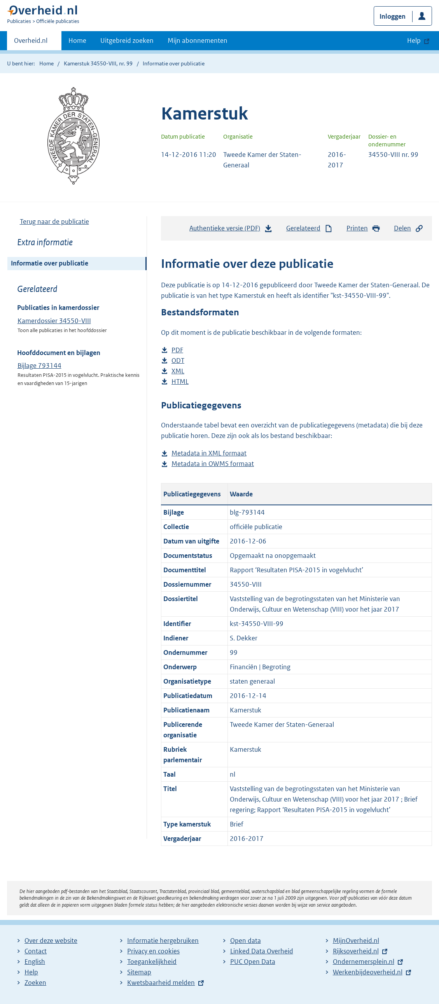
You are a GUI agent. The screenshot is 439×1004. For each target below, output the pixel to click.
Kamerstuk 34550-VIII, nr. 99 (98, 63)
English (34, 961)
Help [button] (414, 40)
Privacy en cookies (153, 951)
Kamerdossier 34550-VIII (54, 320)
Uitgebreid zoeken (127, 40)
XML (177, 371)
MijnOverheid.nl (356, 940)
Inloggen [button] (393, 16)
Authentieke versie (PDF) (231, 230)
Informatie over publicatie (49, 263)
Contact (35, 951)
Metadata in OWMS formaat (212, 464)
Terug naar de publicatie (54, 221)
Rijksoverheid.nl (356, 951)
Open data (245, 940)
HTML (180, 381)
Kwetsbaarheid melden (161, 982)
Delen (408, 228)
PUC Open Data (252, 961)
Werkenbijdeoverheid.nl (367, 972)
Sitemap (139, 972)
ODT (177, 360)
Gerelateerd (309, 228)
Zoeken (35, 982)
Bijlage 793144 (39, 365)
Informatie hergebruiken (163, 940)
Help (31, 972)
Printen (363, 228)
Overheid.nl (30, 42)
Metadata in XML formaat (209, 453)
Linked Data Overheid (261, 951)
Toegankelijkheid (152, 961)
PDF (177, 350)
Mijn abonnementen (197, 40)
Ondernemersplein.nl (363, 961)
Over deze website (50, 940)
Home (77, 40)
